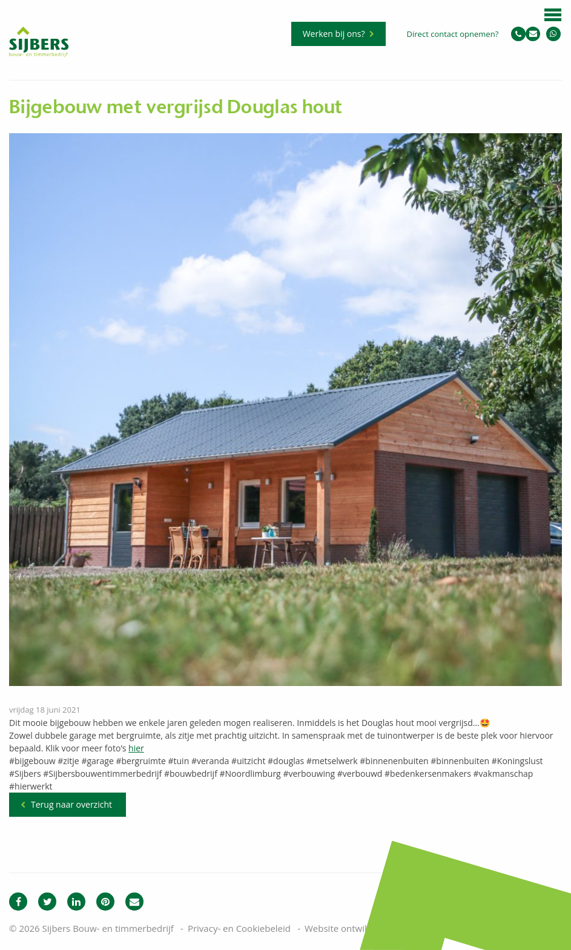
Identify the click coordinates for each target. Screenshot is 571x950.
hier (136, 748)
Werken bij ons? (334, 33)
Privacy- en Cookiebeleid (239, 928)
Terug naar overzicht (71, 804)
